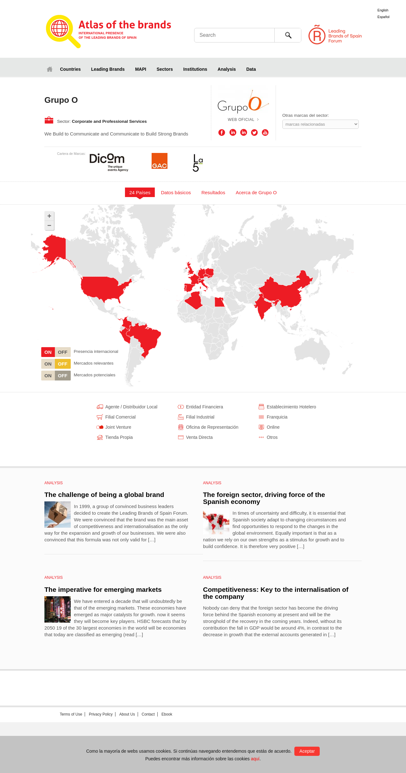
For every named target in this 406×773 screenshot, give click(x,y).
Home (49, 69)
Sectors (165, 69)
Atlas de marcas (108, 32)
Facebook (222, 132)
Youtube (265, 132)
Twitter (254, 132)
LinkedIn (233, 132)
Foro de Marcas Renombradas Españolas (379, 34)
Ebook (166, 714)
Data (251, 69)
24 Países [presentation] (140, 192)
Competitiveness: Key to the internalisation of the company (275, 593)
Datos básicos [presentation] (176, 192)
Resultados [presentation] (213, 192)
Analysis (227, 69)
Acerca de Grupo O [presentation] (256, 192)
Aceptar (307, 751)
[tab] (140, 192)
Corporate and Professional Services (109, 121)
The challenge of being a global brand (104, 494)
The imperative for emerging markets (103, 589)
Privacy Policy (101, 714)
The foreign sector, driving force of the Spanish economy (264, 498)
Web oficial (241, 119)
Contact (148, 714)
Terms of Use (71, 714)
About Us (127, 714)
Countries (70, 69)
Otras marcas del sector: (305, 115)
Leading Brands (108, 69)
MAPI (140, 69)
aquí (255, 758)
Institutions (195, 69)
